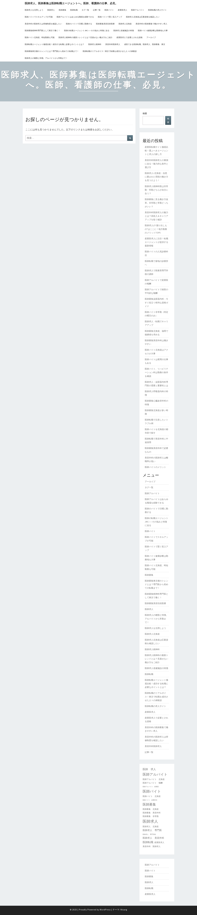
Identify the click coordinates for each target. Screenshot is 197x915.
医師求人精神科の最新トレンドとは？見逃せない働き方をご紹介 (85, 37)
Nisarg (123, 909)
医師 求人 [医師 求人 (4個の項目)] (149, 769)
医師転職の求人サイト (157, 10)
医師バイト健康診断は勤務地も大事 (153, 30)
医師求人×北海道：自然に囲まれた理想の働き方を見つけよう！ (156, 177)
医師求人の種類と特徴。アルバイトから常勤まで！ (46, 58)
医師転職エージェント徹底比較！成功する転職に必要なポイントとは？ (54, 44)
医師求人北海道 (125, 24)
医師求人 (51, 10)
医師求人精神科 (94, 44)
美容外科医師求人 (112, 44)
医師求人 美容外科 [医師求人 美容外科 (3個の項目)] (153, 837)
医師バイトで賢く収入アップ (110, 17)
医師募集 (62, 10)
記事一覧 (96, 10)
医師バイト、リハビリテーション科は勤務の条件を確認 (156, 372)
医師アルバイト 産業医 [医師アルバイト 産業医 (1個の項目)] (151, 787)
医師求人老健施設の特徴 (123, 30)
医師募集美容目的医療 (105, 24)
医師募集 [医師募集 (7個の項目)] (149, 804)
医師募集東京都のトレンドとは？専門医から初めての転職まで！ (52, 51)
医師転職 (74, 10)
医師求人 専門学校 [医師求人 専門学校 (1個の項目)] (149, 834)
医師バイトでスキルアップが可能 (39, 17)
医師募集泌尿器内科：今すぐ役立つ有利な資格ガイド (156, 302)
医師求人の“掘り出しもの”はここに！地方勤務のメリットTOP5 (156, 229)
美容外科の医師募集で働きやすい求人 (151, 24)
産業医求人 (122, 10)
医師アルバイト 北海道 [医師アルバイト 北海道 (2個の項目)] (154, 779)
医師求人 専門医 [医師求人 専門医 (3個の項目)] (152, 830)
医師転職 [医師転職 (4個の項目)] (148, 842)
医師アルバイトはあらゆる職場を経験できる (75, 17)
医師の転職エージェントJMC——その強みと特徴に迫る (86, 30)
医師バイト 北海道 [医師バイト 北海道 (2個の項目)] (152, 796)
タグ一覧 (85, 10)
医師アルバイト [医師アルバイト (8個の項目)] (155, 774)
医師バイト (109, 10)
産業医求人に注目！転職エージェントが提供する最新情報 (156, 242)
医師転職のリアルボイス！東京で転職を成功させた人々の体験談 (110, 51)
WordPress (105, 909)
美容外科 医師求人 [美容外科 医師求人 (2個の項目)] (152, 846)
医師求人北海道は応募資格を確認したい (143, 17)
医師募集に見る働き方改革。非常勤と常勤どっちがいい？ (156, 203)
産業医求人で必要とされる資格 (129, 37)
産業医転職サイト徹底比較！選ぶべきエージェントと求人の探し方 (156, 150)
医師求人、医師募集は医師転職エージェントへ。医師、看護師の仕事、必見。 (71, 3)
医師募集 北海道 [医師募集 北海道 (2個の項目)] (151, 809)
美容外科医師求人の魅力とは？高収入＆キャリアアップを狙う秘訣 (156, 216)
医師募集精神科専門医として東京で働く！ (42, 30)
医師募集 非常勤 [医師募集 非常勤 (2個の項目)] (151, 816)
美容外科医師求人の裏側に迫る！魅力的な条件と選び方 (156, 164)
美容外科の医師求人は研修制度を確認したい (43, 24)
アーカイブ (151, 37)
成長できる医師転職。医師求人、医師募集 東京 (144, 44)
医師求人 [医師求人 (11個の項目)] (150, 821)
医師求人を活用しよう (34, 10)
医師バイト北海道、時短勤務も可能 (40, 37)
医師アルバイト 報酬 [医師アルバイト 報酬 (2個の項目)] (153, 783)
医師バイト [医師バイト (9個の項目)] (152, 791)
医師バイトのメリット (155, 467)
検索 (145, 113)
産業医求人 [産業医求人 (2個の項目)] (159, 842)
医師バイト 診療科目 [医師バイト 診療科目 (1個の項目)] (150, 800)
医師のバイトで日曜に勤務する (79, 24)
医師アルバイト (137, 10)
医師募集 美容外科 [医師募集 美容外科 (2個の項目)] (152, 812)
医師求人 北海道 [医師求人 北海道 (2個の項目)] (151, 826)
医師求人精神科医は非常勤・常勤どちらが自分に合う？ (156, 190)
